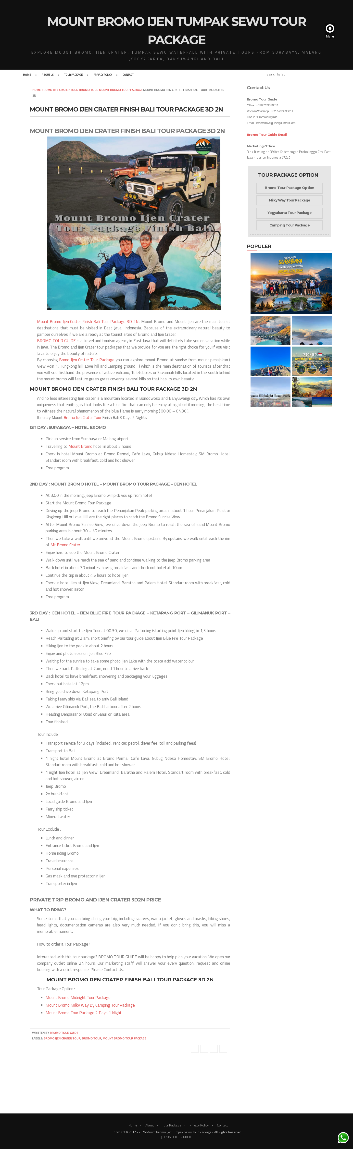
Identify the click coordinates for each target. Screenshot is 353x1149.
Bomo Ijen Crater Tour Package (86, 360)
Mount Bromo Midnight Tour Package (78, 997)
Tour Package (73, 75)
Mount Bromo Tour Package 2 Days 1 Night (84, 1013)
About (149, 1125)
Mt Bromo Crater (65, 545)
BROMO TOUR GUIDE (56, 340)
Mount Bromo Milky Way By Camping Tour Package (90, 1005)
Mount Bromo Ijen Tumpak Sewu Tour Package (179, 1132)
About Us (47, 75)
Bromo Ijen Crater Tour (82, 417)
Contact (128, 75)
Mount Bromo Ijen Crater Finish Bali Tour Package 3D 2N (88, 321)
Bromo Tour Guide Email (267, 135)
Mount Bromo (80, 446)
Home (27, 75)
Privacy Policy (102, 75)
